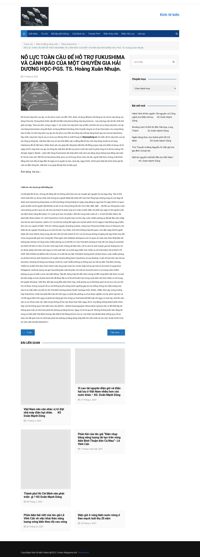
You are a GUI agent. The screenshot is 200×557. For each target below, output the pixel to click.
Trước (29, 332)
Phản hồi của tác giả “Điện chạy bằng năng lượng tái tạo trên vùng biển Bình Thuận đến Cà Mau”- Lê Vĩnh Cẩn (99, 439)
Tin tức (44, 33)
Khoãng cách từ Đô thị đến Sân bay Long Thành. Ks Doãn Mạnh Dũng (152, 129)
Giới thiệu (33, 33)
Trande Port (94, 33)
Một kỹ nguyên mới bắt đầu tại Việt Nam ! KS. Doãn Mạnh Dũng (152, 159)
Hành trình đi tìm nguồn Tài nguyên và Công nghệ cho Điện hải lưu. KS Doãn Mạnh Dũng (153, 117)
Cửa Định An (78, 33)
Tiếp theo (114, 332)
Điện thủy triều (111, 33)
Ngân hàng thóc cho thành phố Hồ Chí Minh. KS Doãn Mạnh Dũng (151, 139)
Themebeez (83, 552)
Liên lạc (141, 33)
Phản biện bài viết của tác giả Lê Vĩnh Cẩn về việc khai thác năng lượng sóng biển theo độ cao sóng (45, 518)
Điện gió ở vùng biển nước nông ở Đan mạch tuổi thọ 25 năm (99, 516)
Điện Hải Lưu (128, 33)
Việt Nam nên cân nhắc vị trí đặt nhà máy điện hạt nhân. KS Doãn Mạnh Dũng (44, 413)
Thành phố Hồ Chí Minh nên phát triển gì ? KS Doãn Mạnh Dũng (44, 495)
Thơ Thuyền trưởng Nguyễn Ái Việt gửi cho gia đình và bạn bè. (153, 149)
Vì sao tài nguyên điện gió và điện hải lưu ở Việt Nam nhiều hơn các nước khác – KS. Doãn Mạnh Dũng (99, 392)
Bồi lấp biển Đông (60, 33)
